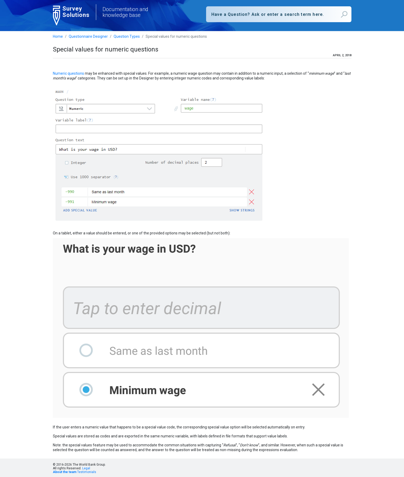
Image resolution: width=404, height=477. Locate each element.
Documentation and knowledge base (125, 12)
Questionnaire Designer (88, 36)
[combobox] (278, 14)
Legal (86, 468)
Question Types (127, 36)
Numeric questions (68, 73)
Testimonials (86, 472)
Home (58, 36)
